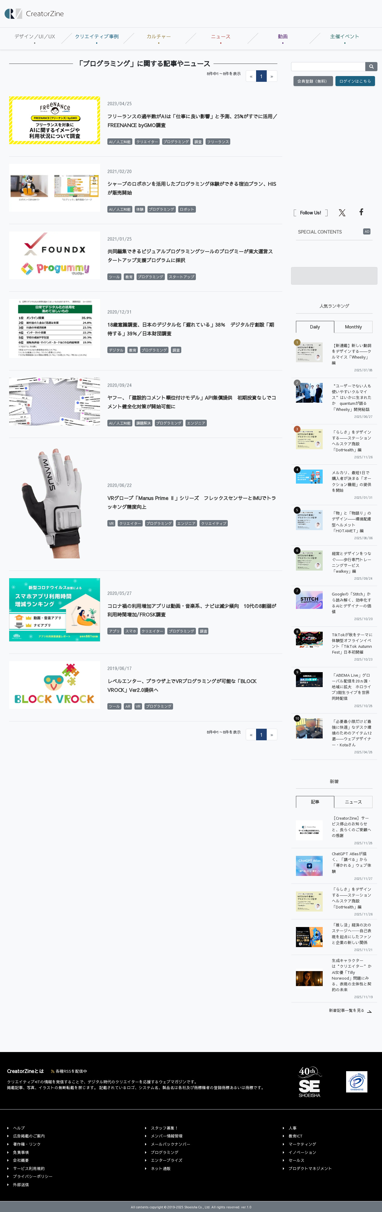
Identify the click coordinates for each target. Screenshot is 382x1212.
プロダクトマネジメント (310, 1168)
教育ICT (296, 1135)
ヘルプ (19, 1127)
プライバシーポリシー (33, 1176)
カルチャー (159, 36)
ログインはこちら (355, 81)
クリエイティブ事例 (97, 36)
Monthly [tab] (353, 327)
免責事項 (21, 1152)
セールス (296, 1160)
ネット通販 (161, 1168)
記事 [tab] (315, 802)
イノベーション (302, 1152)
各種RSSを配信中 (69, 1071)
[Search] (328, 66)
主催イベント (344, 36)
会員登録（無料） (313, 81)
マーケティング (302, 1144)
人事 (293, 1127)
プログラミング (165, 1152)
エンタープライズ (166, 1160)
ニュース (221, 36)
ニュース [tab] (353, 802)
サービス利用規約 (29, 1168)
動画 (283, 36)
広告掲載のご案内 (29, 1135)
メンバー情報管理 (166, 1135)
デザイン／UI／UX (34, 36)
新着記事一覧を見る (347, 1010)
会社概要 (21, 1160)
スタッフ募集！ (165, 1127)
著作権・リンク (27, 1144)
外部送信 (21, 1184)
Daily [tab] (315, 327)
